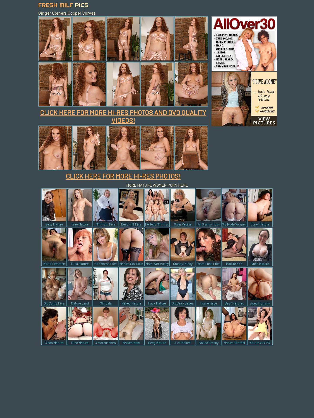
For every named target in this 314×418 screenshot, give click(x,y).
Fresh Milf (63, 5)
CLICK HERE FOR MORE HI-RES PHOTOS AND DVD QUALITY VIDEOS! (123, 116)
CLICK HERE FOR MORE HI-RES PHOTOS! (123, 176)
